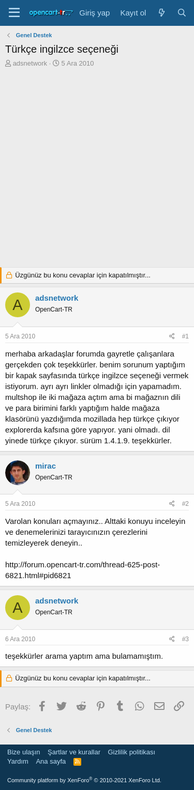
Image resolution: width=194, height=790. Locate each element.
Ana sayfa (51, 761)
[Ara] (182, 12)
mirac (45, 465)
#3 (185, 639)
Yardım (17, 761)
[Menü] (14, 13)
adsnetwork (30, 63)
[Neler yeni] (161, 12)
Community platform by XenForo (84, 780)
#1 (185, 336)
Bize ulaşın (23, 752)
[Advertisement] (97, 170)
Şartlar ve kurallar (74, 752)
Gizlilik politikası (131, 752)
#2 (185, 503)
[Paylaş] (172, 337)
